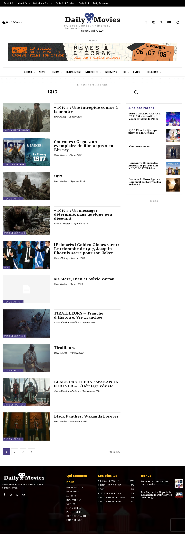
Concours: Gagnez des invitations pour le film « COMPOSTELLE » (143, 166)
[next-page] (31, 451)
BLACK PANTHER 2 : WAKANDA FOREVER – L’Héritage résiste (86, 384)
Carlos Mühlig (61, 257)
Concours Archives (15, 164)
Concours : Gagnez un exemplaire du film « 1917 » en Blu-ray (83, 146)
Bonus (146, 475)
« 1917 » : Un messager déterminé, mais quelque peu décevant (83, 214)
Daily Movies (60, 154)
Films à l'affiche (13, 198)
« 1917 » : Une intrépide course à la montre (86, 109)
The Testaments (139, 146)
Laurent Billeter (62, 223)
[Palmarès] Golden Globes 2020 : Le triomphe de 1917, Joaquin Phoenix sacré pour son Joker (86, 249)
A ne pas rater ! (141, 107)
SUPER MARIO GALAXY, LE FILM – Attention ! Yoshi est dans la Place (144, 116)
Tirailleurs (64, 348)
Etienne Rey (60, 116)
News (7, 267)
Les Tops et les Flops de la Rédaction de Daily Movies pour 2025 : (156, 495)
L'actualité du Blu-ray (17, 130)
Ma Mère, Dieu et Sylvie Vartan (84, 279)
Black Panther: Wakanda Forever (86, 416)
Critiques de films (14, 233)
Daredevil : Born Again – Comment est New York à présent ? (144, 182)
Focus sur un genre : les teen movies (154, 483)
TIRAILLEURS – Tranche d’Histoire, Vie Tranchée (78, 315)
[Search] (136, 91)
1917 (58, 176)
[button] (178, 22)
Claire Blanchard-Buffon (66, 322)
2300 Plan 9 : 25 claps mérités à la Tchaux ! (142, 131)
